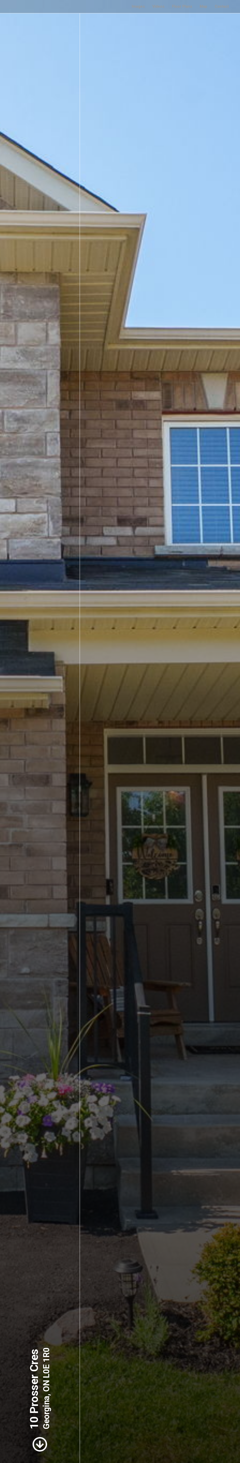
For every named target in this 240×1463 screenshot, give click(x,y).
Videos (158, 6)
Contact (222, 6)
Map (203, 6)
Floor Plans (182, 6)
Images (138, 6)
